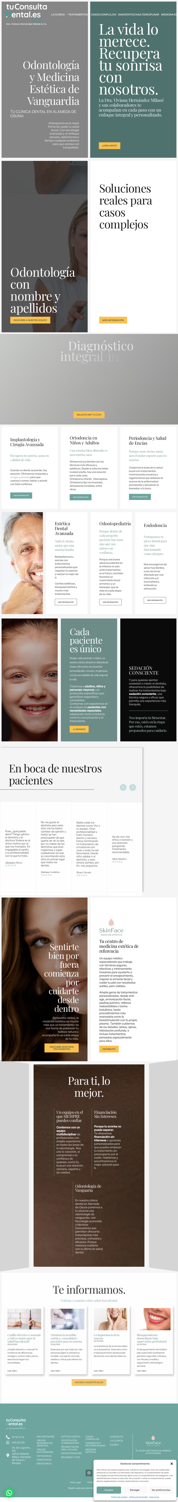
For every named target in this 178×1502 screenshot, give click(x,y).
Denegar (135, 1489)
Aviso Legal (154, 1497)
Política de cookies (119, 1497)
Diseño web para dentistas (83, 1493)
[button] (171, 1463)
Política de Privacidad (138, 1497)
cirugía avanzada (20, 478)
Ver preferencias (161, 1489)
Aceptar (108, 1489)
